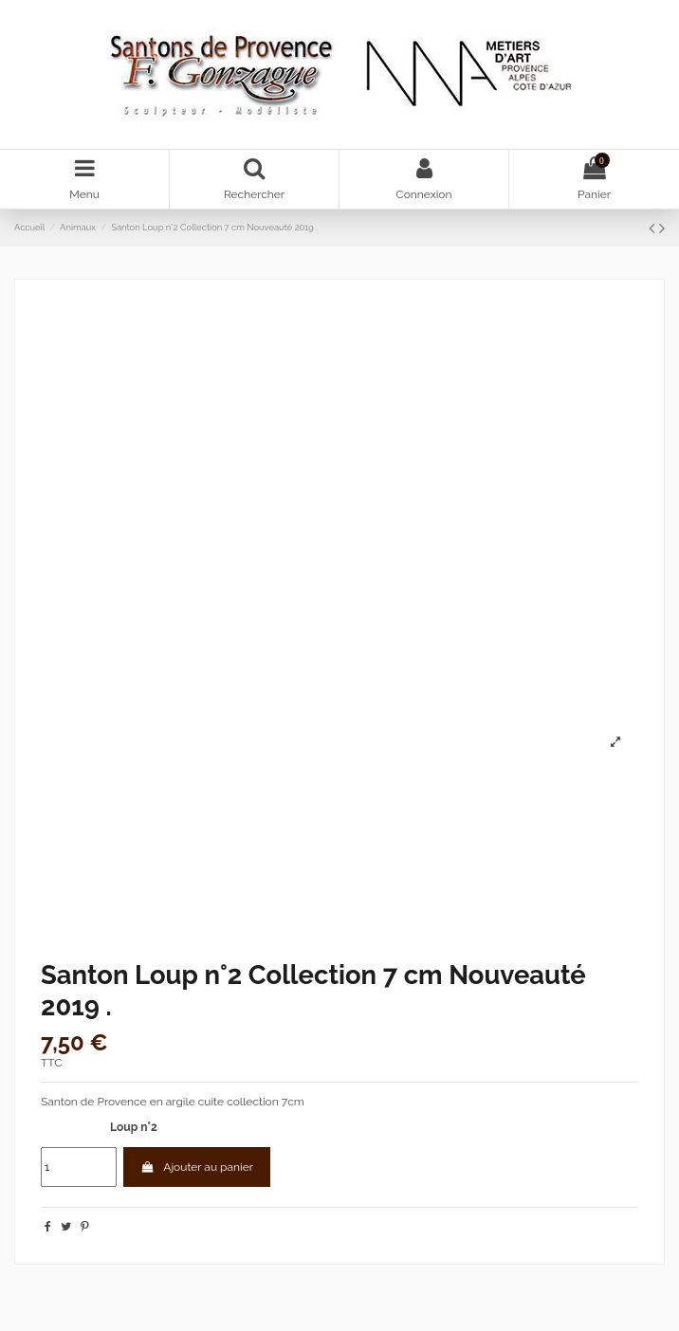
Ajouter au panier (196, 1167)
